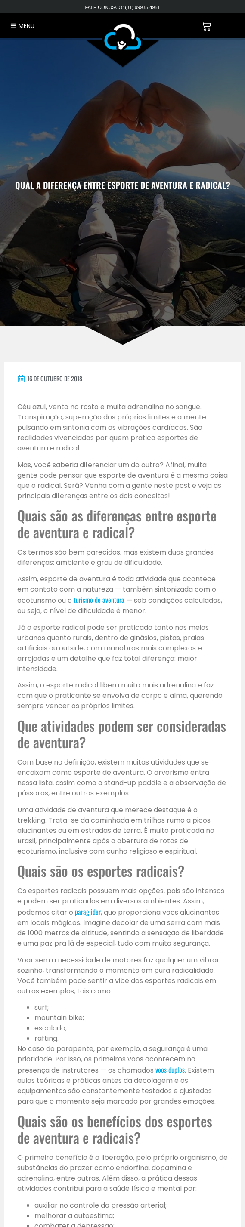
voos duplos (170, 1069)
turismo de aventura (99, 600)
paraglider (88, 911)
